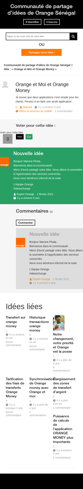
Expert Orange (25, 194)
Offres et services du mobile (35, 111)
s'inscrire (51, 22)
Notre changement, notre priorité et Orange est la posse (63, 342)
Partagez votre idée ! (42, 52)
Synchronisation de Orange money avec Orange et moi (39, 387)
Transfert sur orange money (15, 321)
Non (19, 136)
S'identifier (32, 22)
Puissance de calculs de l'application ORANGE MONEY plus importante (63, 429)
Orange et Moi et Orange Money (42, 87)
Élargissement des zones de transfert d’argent (63, 385)
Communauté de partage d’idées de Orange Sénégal (41, 9)
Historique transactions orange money (39, 323)
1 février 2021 (45, 194)
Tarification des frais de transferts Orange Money (15, 387)
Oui (29, 136)
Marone (27, 107)
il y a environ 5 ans (28, 198)
